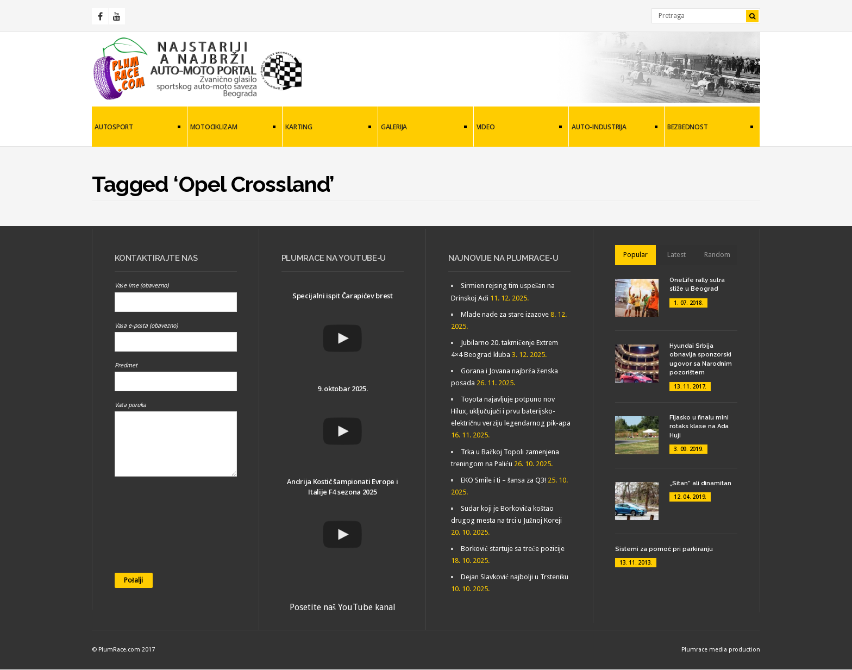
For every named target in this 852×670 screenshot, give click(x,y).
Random (717, 255)
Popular (635, 255)
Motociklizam (231, 127)
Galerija (422, 127)
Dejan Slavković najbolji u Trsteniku (514, 577)
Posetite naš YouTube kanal (343, 607)
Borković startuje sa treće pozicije (513, 548)
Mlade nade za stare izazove (505, 314)
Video (518, 127)
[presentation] (159, 528)
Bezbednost (709, 127)
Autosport (136, 127)
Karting (327, 127)
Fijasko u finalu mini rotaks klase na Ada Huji (699, 426)
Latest (676, 255)
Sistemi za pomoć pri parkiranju (664, 549)
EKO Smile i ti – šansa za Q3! (503, 480)
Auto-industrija (613, 127)
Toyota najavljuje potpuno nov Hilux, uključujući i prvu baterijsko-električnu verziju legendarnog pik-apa (511, 411)
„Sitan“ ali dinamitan (700, 483)
